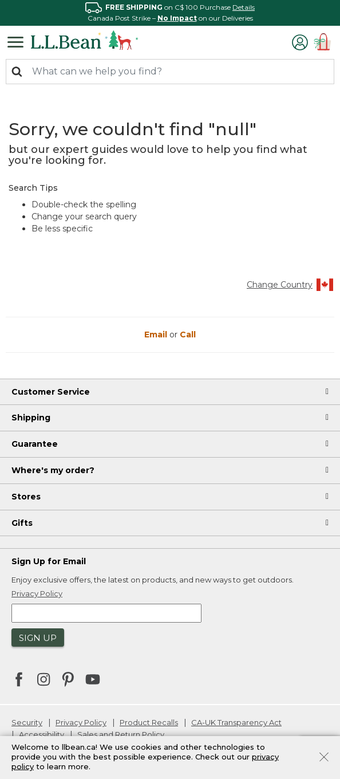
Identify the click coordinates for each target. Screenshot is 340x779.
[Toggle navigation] (18, 41)
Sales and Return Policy (120, 734)
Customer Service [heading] (50, 392)
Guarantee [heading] (34, 444)
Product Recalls (149, 722)
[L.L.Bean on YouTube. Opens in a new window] (92, 678)
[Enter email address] (106, 613)
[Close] (324, 756)
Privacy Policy (81, 722)
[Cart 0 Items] (322, 43)
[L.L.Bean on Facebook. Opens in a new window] (18, 680)
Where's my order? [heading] (52, 470)
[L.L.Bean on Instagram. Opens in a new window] (43, 680)
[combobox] (170, 71)
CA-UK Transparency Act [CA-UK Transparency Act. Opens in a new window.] (236, 722)
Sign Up (38, 637)
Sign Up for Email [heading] (48, 561)
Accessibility (41, 734)
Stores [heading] (26, 496)
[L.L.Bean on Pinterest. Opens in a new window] (68, 680)
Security (26, 722)
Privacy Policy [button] (36, 593)
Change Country (290, 285)
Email (156, 334)
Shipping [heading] (30, 417)
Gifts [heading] (22, 523)
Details (243, 7)
